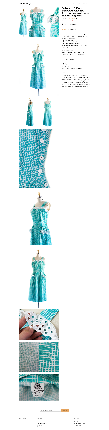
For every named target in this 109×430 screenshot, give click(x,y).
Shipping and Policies (42, 423)
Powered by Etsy (78, 425)
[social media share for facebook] (62, 24)
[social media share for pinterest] (68, 24)
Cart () (85, 3)
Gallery (79, 3)
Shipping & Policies (72, 29)
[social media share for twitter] (65, 24)
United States (71, 18)
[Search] (89, 4)
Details (64, 29)
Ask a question (73, 24)
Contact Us (39, 425)
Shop (74, 3)
